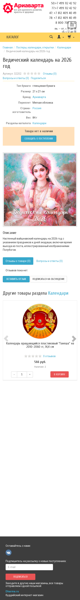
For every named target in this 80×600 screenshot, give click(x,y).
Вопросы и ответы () (16, 78)
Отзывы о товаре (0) (18, 261)
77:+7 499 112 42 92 (64, 8)
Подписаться (20, 576)
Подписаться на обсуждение (49, 279)
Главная (8, 47)
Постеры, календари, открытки (35, 47)
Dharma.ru (12, 591)
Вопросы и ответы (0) (49, 261)
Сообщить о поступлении (39, 138)
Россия (37, 108)
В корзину (59, 374)
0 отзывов (49, 356)
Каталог (13, 37)
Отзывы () (50, 73)
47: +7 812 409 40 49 (62, 13)
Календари (64, 47)
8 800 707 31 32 (65, 23)
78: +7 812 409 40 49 (62, 18)
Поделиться (38, 78)
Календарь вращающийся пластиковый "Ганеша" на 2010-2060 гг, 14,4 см (40, 345)
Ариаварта (39, 97)
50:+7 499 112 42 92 (63, 3)
